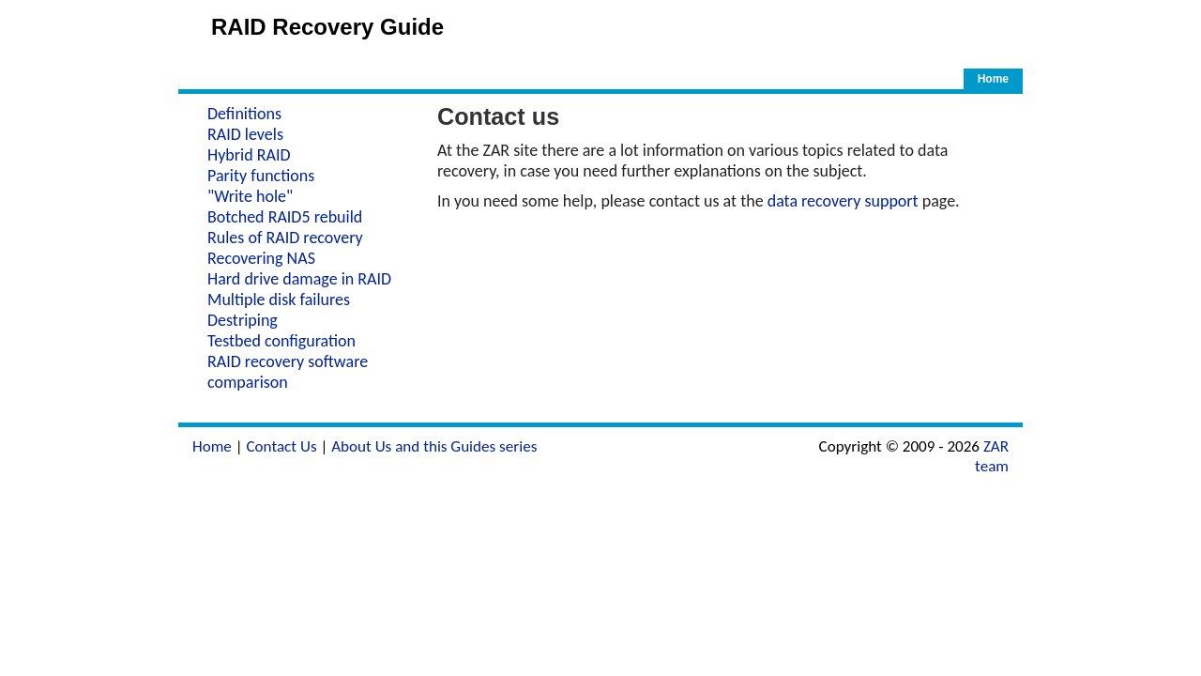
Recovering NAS (261, 258)
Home (993, 78)
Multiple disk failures (278, 299)
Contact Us (281, 446)
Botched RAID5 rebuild (284, 217)
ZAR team (992, 456)
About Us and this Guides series (434, 446)
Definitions (244, 113)
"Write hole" (250, 196)
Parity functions (260, 175)
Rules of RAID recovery (285, 237)
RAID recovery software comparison (287, 371)
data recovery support (843, 201)
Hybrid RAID (249, 155)
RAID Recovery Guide (327, 26)
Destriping (242, 320)
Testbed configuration (281, 340)
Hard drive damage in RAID (299, 279)
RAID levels (245, 134)
